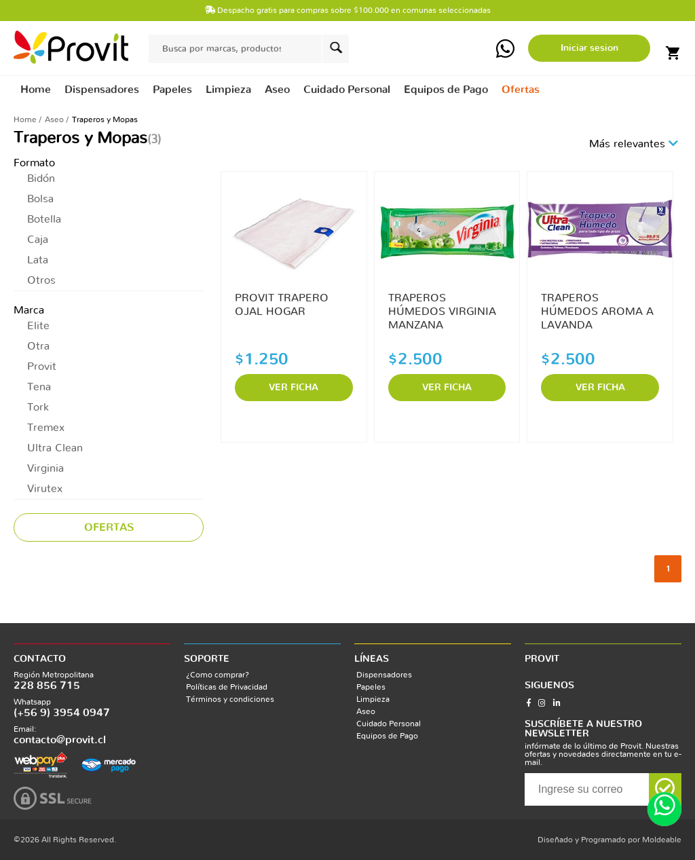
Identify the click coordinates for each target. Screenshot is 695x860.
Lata (37, 260)
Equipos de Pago (387, 736)
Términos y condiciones (230, 699)
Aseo (54, 119)
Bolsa (40, 198)
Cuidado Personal (388, 723)
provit (71, 47)
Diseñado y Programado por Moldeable (609, 840)
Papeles (371, 687)
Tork (38, 407)
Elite (38, 325)
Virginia (45, 468)
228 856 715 (47, 685)
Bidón (41, 178)
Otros (41, 280)
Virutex (44, 488)
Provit (41, 366)
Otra (38, 346)
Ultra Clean (55, 448)
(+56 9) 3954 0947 (62, 712)
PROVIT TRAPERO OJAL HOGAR (281, 305)
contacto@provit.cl (60, 739)
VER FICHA (293, 387)
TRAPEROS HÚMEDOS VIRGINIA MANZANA (442, 312)
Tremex (45, 427)
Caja (37, 239)
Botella (44, 219)
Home (35, 89)
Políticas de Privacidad (226, 687)
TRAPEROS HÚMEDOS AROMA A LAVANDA (597, 312)
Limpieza (373, 699)
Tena (39, 386)
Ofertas (521, 89)
